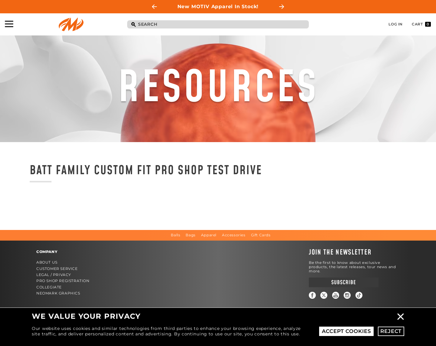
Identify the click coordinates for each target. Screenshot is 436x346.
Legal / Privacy (53, 274)
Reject (390, 331)
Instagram (347, 295)
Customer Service (57, 268)
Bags (190, 235)
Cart (421, 24)
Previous (154, 6)
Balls (175, 235)
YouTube (335, 295)
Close (400, 316)
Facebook (312, 295)
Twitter (323, 295)
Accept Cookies (346, 331)
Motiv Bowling (71, 24)
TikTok (358, 295)
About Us (47, 262)
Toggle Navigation (9, 24)
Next (281, 6)
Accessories (234, 235)
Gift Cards (261, 235)
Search (133, 24)
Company (46, 251)
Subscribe (343, 282)
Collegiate (49, 287)
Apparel (208, 235)
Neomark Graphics (58, 293)
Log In (395, 24)
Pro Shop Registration (63, 280)
